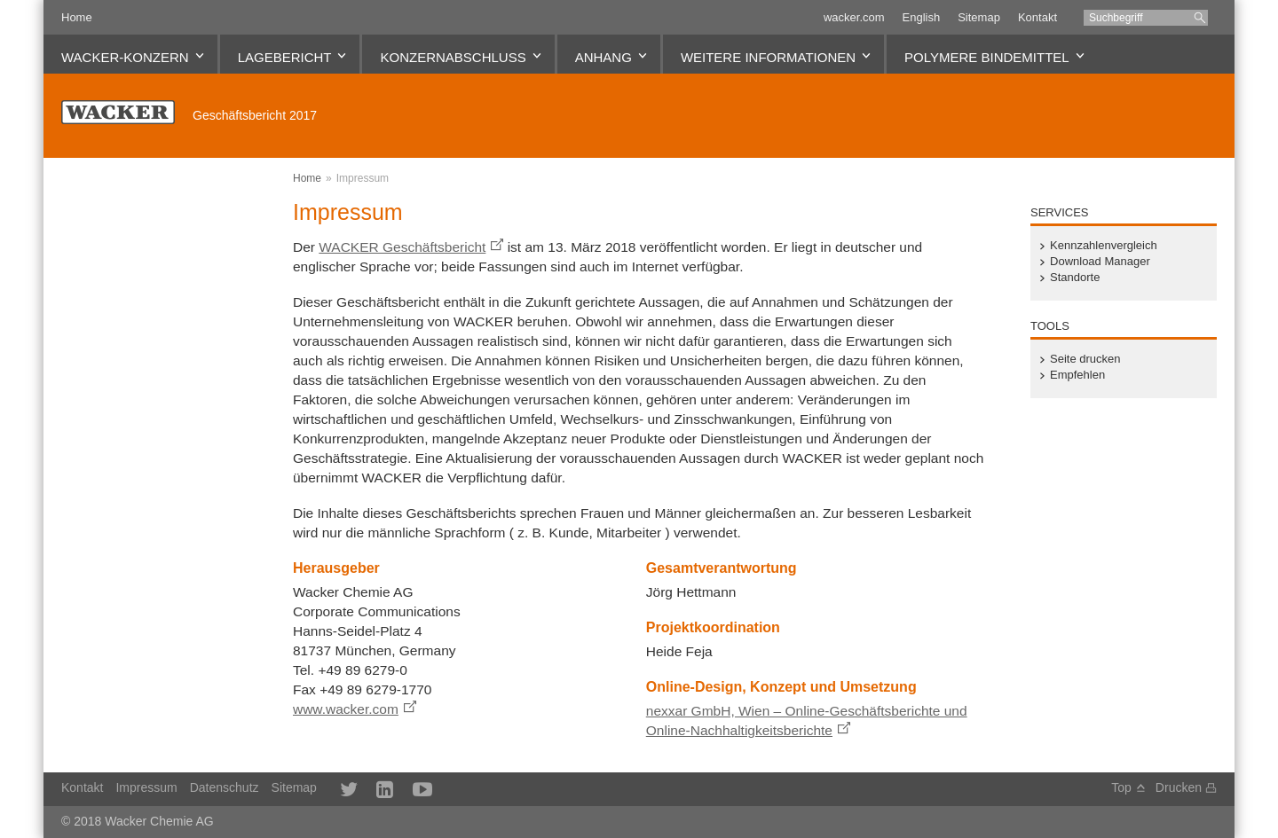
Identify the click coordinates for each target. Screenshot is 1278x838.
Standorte (1075, 277)
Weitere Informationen (768, 57)
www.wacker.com (345, 709)
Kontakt (1037, 17)
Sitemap (979, 17)
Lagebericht (285, 57)
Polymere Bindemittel (986, 57)
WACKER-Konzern (125, 57)
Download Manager (1100, 261)
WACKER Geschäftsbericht (402, 247)
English (922, 17)
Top (1121, 787)
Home (76, 17)
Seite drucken (1085, 359)
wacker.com (854, 17)
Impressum (362, 178)
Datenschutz (224, 787)
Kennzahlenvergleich (1103, 245)
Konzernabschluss (452, 57)
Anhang (603, 57)
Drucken (1179, 787)
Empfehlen (1077, 375)
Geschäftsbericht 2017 (255, 115)
